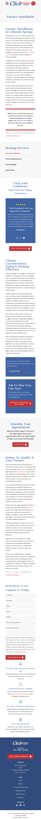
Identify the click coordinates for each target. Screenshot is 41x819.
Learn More (16, 371)
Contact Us (20, 798)
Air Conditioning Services (20, 787)
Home (20, 780)
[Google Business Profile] (17, 805)
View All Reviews (20, 249)
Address (8, 617)
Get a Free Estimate (20, 757)
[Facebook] (20, 805)
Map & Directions (20, 773)
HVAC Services (20, 794)
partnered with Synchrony (20, 694)
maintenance (21, 472)
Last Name (9, 601)
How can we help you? (12, 628)
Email (7, 611)
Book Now (20, 445)
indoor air (24, 469)
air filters (30, 508)
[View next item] (24, 238)
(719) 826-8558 (21, 120)
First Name (9, 595)
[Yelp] (24, 805)
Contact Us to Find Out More (20, 403)
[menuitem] (20, 153)
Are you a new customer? (13, 622)
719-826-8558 (20, 750)
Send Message (15, 658)
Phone (8, 606)
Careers (20, 784)
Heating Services (20, 791)
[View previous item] (17, 238)
